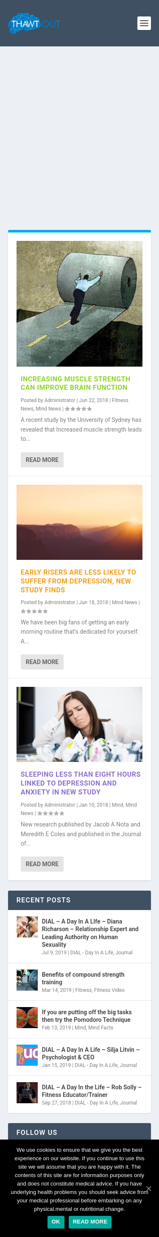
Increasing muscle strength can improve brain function (76, 383)
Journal (123, 953)
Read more (90, 1221)
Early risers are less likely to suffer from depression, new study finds (78, 581)
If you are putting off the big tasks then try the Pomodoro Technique (87, 1016)
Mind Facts (100, 1028)
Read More (42, 459)
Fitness (83, 990)
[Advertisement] (79, 130)
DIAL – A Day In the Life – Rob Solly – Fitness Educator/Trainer (92, 1091)
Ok (56, 1221)
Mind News (48, 409)
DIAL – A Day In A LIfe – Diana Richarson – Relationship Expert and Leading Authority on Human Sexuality (90, 933)
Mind (117, 805)
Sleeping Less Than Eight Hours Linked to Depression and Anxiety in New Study (81, 783)
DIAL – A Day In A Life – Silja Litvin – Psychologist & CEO (91, 1053)
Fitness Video (109, 990)
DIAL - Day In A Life (91, 953)
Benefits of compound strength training (83, 978)
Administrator (60, 400)
